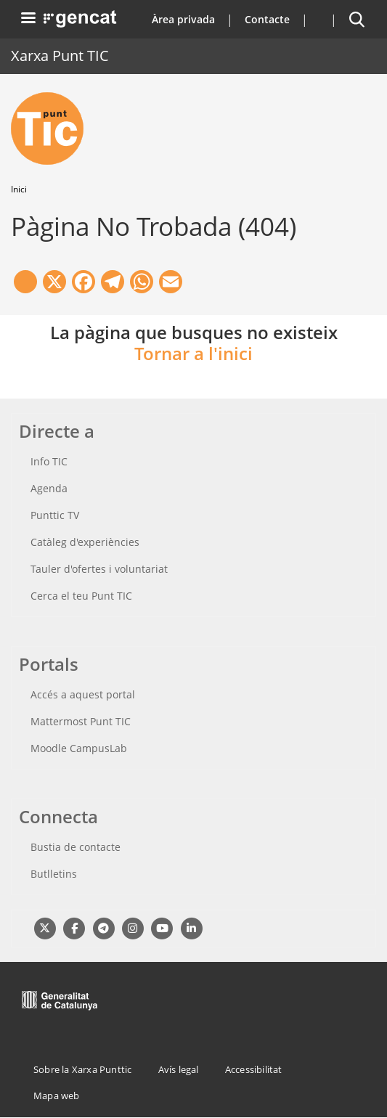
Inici (19, 189)
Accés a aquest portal (82, 694)
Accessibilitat (253, 1069)
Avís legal (178, 1069)
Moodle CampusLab (78, 748)
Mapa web (56, 1095)
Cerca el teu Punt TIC (81, 596)
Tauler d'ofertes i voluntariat (99, 569)
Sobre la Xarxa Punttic (82, 1069)
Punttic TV (54, 515)
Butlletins (53, 874)
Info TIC (49, 461)
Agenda (49, 488)
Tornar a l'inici (193, 353)
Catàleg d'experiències (84, 542)
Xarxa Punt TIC (60, 55)
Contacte (267, 19)
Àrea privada (183, 19)
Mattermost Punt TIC (80, 721)
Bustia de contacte (75, 847)
